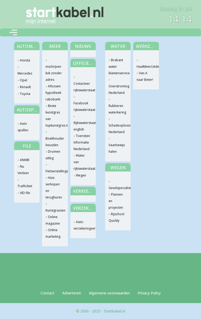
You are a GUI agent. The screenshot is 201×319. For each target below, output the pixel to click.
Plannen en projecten (116, 201)
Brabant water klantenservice (117, 66)
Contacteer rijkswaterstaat (82, 86)
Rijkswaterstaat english (82, 126)
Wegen (81, 175)
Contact (47, 292)
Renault (25, 87)
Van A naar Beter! (145, 76)
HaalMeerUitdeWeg (145, 66)
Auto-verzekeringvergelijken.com (82, 225)
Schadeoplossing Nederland (117, 128)
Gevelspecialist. (117, 188)
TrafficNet (25, 186)
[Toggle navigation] (13, 32)
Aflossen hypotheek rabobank (53, 92)
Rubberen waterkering (117, 109)
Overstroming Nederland (117, 89)
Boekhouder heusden (54, 141)
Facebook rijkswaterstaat (82, 106)
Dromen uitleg (53, 154)
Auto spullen (23, 126)
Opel (23, 80)
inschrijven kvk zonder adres (54, 73)
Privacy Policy (149, 292)
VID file (25, 193)
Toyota (25, 94)
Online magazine (53, 220)
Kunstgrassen (54, 210)
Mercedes (25, 73)
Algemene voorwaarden (109, 292)
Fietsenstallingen (54, 171)
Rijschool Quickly (116, 217)
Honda (25, 60)
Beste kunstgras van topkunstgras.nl (54, 116)
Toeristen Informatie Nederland (82, 142)
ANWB (24, 160)
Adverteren (71, 292)
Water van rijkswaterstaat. (82, 162)
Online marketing (53, 233)
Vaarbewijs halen (117, 148)
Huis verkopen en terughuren (54, 187)
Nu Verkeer (23, 169)
